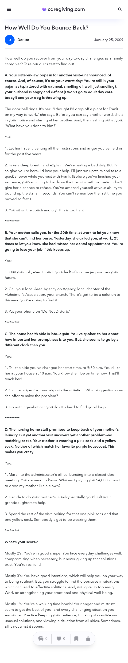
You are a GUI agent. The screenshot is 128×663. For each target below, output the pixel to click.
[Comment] (43, 639)
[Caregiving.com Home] (65, 9)
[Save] (76, 639)
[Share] (88, 639)
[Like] (61, 639)
